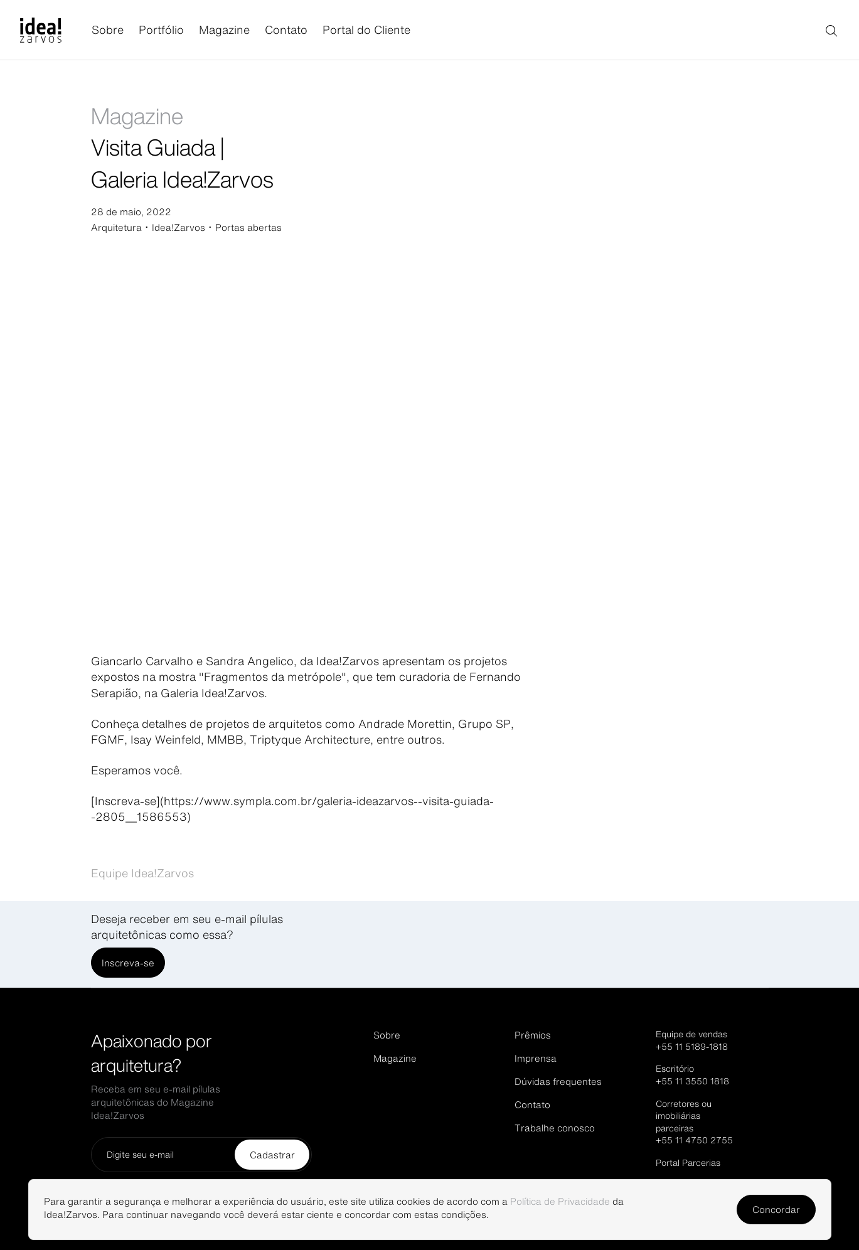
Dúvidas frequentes (558, 1081)
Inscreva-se (128, 963)
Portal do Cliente (366, 29)
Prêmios (533, 1035)
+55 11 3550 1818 (692, 1081)
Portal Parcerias (688, 1162)
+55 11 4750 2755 (694, 1140)
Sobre (108, 29)
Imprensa (536, 1058)
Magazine (224, 29)
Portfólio (161, 29)
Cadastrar (272, 1155)
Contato (286, 29)
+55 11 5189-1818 (692, 1046)
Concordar (776, 1209)
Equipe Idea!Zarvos (142, 873)
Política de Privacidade (560, 1201)
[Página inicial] (56, 30)
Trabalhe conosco (555, 1128)
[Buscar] (831, 30)
